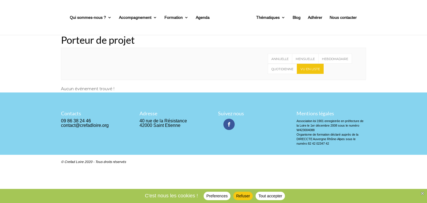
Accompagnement (135, 18)
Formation (173, 18)
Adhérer (315, 18)
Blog (296, 18)
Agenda (203, 18)
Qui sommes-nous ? (88, 18)
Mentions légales (315, 113)
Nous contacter (343, 18)
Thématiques (268, 18)
